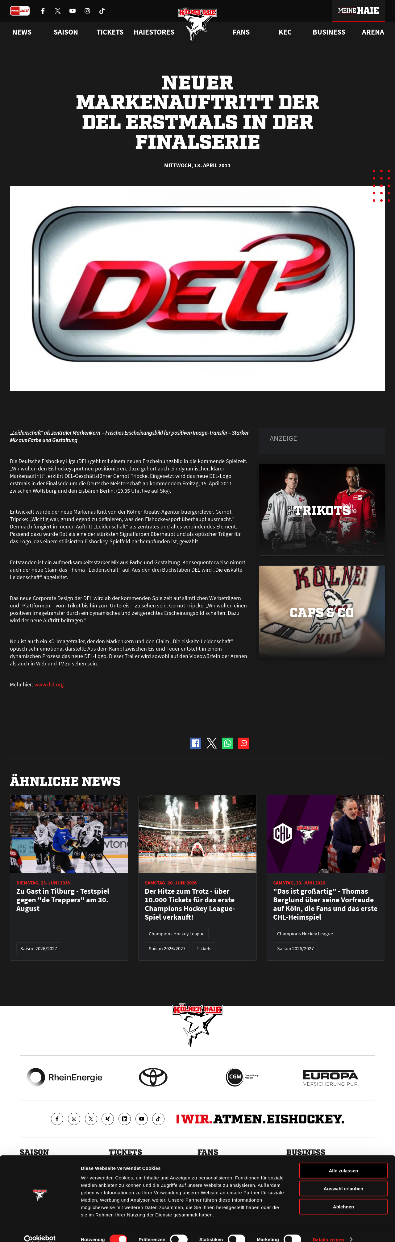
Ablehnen (343, 1196)
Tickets (110, 32)
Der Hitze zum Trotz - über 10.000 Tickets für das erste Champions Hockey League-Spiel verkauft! (190, 904)
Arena (373, 32)
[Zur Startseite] (197, 25)
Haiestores (154, 32)
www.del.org (49, 684)
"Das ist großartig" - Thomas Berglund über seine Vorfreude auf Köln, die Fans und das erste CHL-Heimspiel (325, 904)
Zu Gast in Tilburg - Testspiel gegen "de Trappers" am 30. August (62, 900)
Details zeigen (328, 1229)
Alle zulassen (343, 1160)
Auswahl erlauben (343, 1179)
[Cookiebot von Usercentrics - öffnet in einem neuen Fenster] (40, 1230)
